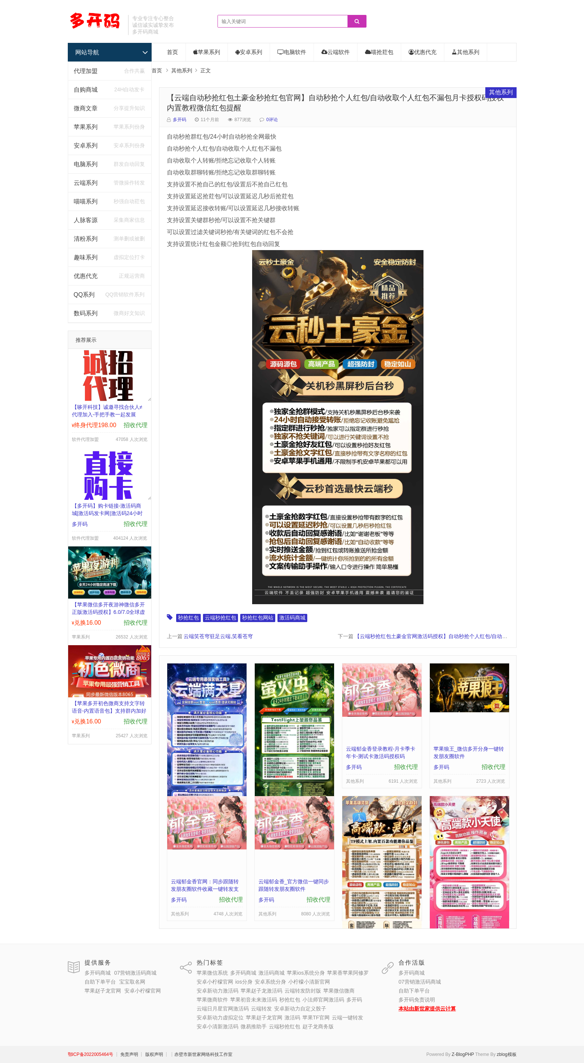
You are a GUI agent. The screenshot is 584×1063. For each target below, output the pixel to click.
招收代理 (135, 425)
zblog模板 (507, 1054)
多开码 (179, 119)
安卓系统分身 (270, 982)
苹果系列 (86, 127)
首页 (172, 52)
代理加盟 (86, 71)
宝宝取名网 (132, 982)
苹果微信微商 (339, 991)
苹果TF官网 (316, 1018)
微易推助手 (254, 1026)
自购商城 (86, 89)
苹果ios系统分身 (306, 973)
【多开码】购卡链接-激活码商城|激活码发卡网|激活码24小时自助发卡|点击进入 (107, 513)
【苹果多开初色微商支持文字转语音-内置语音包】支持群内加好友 (109, 710)
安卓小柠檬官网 (142, 991)
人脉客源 (86, 220)
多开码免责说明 (417, 1000)
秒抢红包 (188, 618)
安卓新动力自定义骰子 (300, 1009)
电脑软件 (291, 52)
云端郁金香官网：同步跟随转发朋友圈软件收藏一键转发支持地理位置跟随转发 (205, 889)
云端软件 (335, 52)
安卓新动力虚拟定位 (220, 1018)
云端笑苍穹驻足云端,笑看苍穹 (218, 636)
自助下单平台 (100, 982)
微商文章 (86, 108)
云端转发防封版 (303, 991)
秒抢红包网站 (257, 618)
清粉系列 (86, 239)
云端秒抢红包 (220, 618)
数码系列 (86, 313)
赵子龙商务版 (318, 1026)
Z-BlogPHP (463, 1054)
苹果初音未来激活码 (253, 1000)
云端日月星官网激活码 (223, 1009)
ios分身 (244, 982)
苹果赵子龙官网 (103, 991)
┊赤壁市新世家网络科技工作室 (201, 1054)
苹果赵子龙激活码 (261, 991)
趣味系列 (86, 257)
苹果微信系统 (212, 973)
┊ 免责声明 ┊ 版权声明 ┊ (142, 1054)
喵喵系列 (86, 201)
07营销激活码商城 (135, 973)
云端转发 (261, 1009)
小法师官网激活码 (323, 1000)
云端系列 (86, 183)
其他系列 (465, 52)
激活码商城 (292, 618)
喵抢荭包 (379, 52)
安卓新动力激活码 (217, 991)
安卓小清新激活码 (217, 1026)
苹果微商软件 (212, 1000)
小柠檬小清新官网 (309, 982)
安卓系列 (86, 145)
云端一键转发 (347, 1018)
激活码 (292, 1018)
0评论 (272, 119)
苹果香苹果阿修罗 (348, 973)
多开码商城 (98, 973)
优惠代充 (86, 276)
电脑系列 (86, 164)
